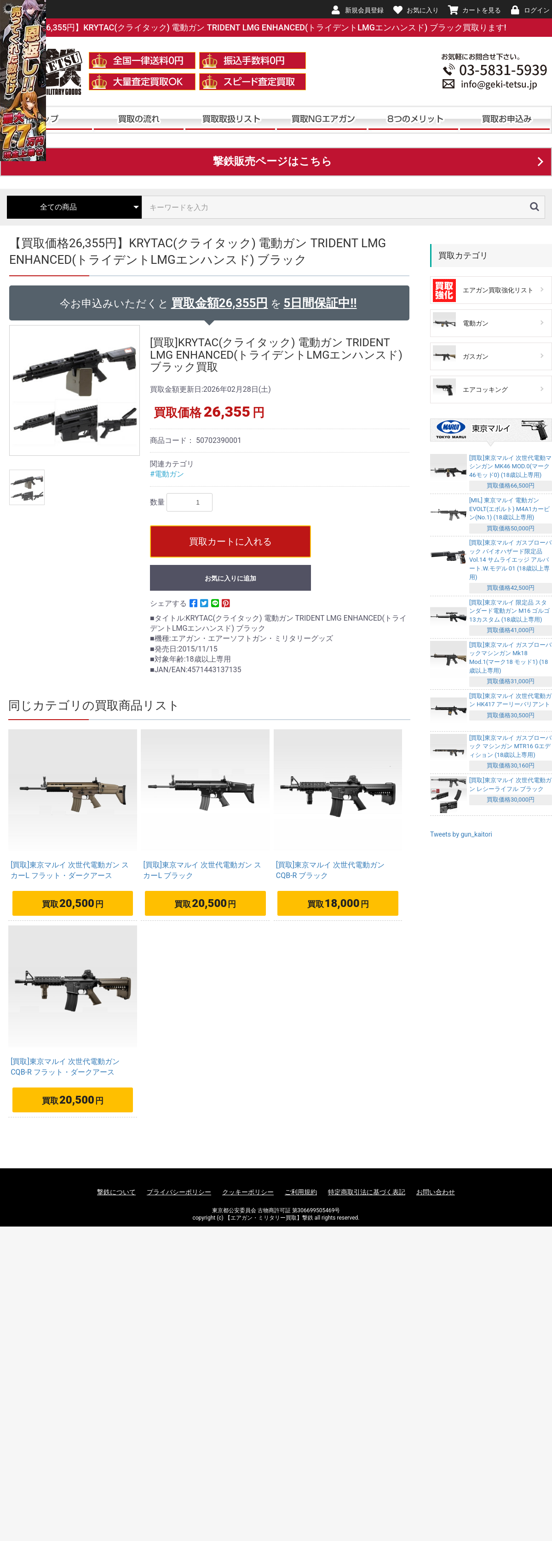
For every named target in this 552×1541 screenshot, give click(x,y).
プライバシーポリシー (179, 1192)
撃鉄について (116, 1192)
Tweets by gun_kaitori (461, 834)
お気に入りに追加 (230, 578)
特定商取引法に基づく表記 (366, 1192)
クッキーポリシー (248, 1192)
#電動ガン (167, 474)
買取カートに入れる (230, 541)
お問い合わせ (435, 1192)
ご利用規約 (301, 1192)
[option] (76, 390)
